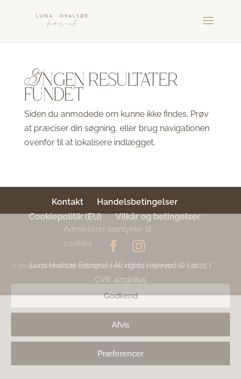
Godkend (121, 296)
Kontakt (67, 202)
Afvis (120, 325)
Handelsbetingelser (137, 202)
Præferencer (120, 353)
